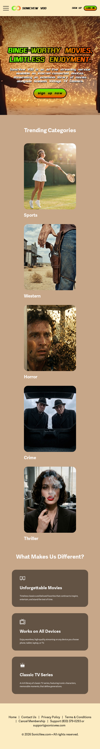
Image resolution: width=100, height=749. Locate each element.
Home (12, 717)
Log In (90, 8)
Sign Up (77, 8)
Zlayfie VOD (28, 8)
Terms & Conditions (78, 717)
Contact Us (28, 717)
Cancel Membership (32, 721)
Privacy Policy (50, 717)
